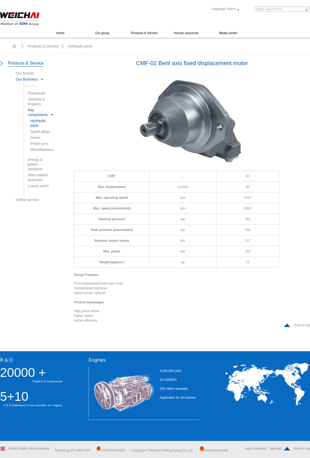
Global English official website (29, 448)
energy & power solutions (35, 164)
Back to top (302, 325)
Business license (214, 450)
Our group (102, 33)
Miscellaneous (42, 150)
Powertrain (36, 93)
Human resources (186, 33)
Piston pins (39, 143)
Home (60, 33)
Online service (27, 200)
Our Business (27, 79)
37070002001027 (110, 450)
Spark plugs (40, 131)
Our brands (25, 73)
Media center (228, 33)
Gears (35, 137)
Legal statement (256, 448)
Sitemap (275, 448)
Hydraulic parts (80, 46)
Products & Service (144, 33)
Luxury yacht (38, 186)
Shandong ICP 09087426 (73, 450)
